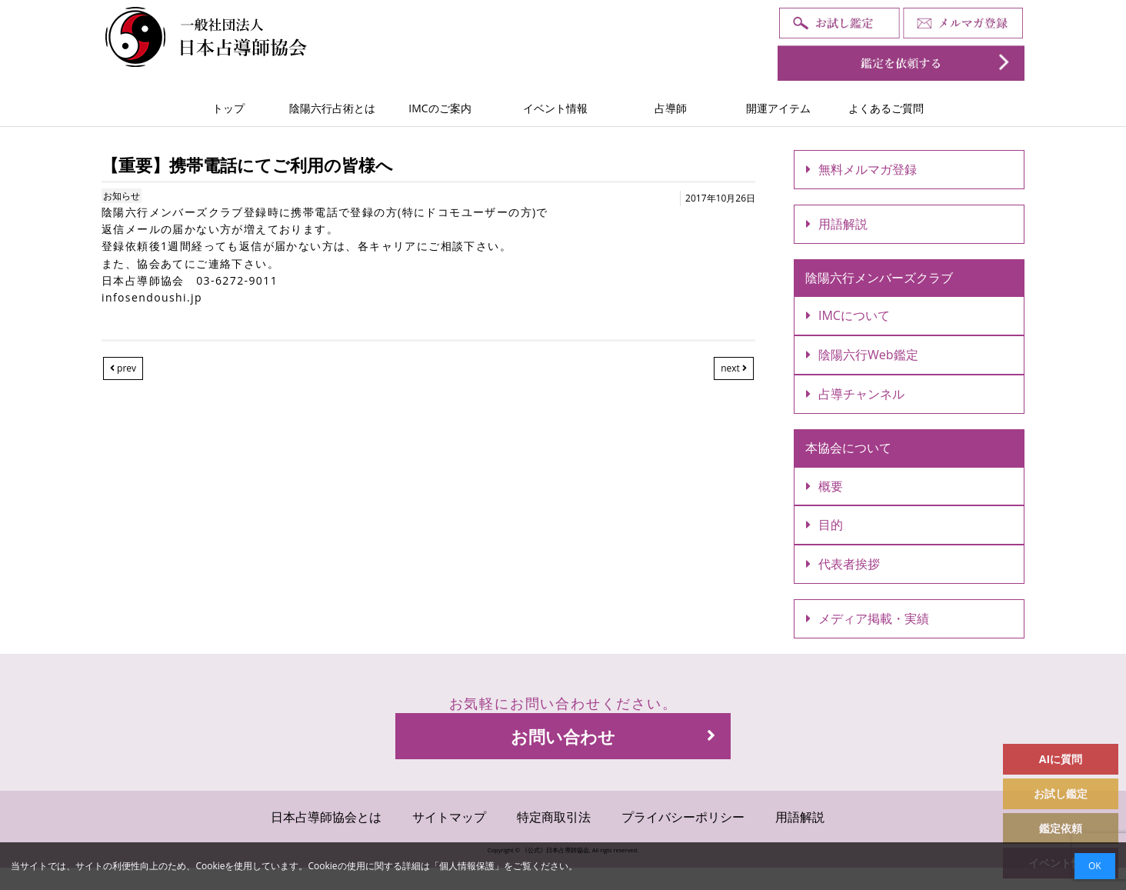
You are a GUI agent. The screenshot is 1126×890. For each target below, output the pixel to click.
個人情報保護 (467, 865)
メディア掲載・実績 (867, 618)
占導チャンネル (855, 393)
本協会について (848, 447)
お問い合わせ (613, 736)
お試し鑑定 (1061, 793)
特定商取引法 (554, 816)
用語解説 (837, 223)
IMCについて (848, 315)
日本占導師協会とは (326, 816)
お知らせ (121, 195)
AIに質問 (1060, 759)
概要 (824, 486)
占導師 (671, 108)
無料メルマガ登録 (861, 169)
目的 (824, 524)
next (734, 368)
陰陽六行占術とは (332, 108)
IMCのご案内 (439, 108)
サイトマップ (449, 816)
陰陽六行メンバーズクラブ (879, 277)
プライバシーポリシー (683, 816)
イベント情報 (555, 108)
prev (123, 368)
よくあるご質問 (886, 108)
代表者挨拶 (843, 563)
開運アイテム (778, 108)
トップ (228, 108)
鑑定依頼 (1060, 828)
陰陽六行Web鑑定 (862, 354)
